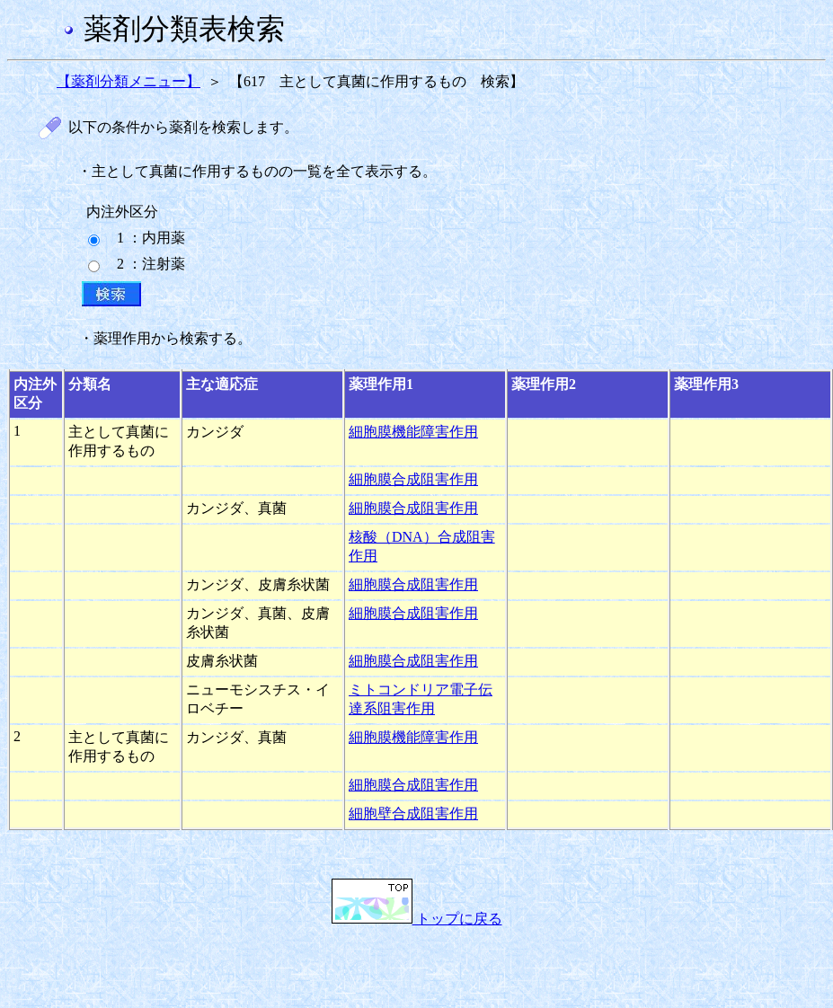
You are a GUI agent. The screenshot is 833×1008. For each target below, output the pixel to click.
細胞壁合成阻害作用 (413, 813)
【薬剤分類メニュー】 (128, 81)
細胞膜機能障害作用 (413, 431)
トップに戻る (417, 918)
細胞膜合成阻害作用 (413, 479)
